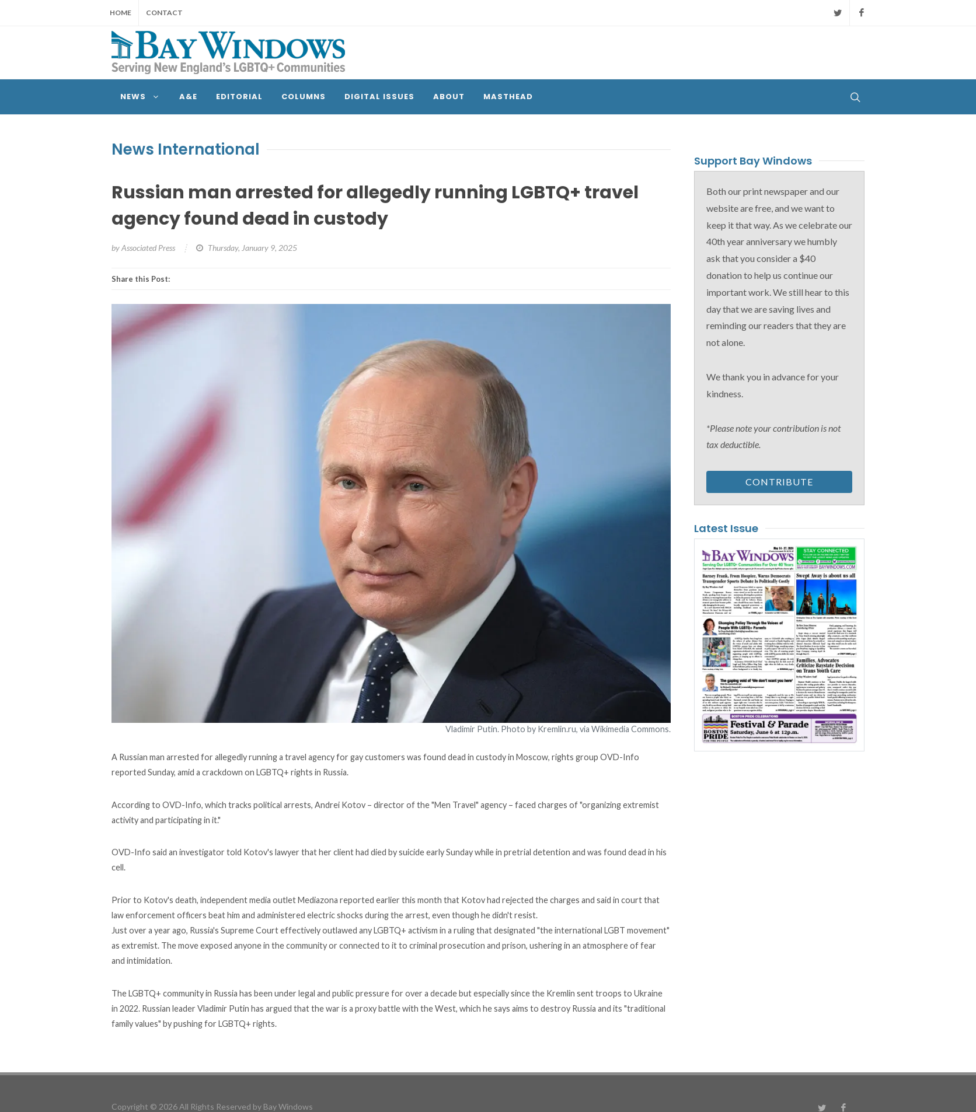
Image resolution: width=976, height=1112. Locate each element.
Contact (164, 12)
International (209, 149)
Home (120, 12)
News (132, 149)
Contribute (779, 481)
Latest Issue (726, 528)
